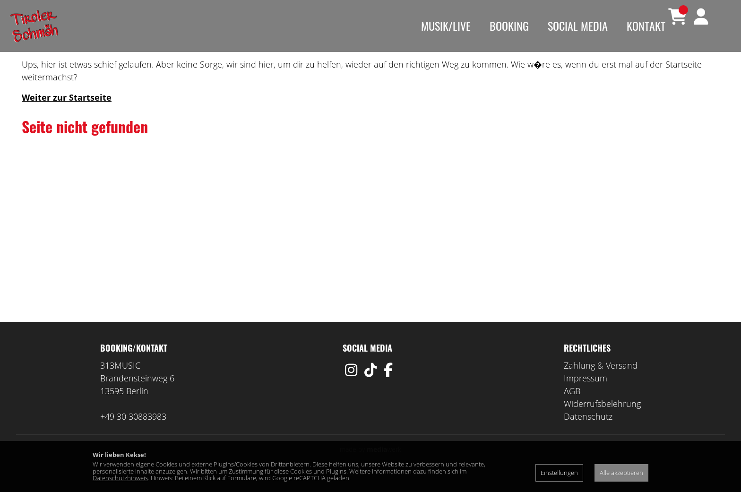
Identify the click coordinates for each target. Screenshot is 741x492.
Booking (509, 25)
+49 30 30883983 (133, 430)
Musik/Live (446, 25)
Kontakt (646, 25)
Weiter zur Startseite (67, 111)
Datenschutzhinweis (120, 478)
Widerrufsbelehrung (602, 417)
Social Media (578, 25)
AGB (572, 404)
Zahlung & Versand (601, 379)
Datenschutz (588, 430)
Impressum (585, 391)
